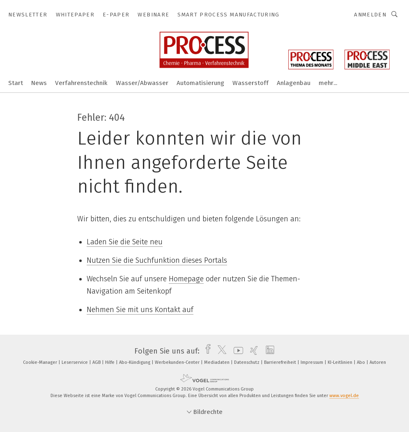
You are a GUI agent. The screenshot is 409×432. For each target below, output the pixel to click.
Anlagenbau (293, 83)
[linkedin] (268, 351)
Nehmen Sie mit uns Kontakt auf (140, 309)
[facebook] (206, 351)
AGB (97, 362)
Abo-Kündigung (135, 362)
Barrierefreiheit (280, 362)
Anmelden (370, 14)
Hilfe (110, 362)
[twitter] (219, 351)
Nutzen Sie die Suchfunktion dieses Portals (157, 260)
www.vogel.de (344, 395)
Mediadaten (217, 362)
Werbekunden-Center (178, 362)
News (39, 83)
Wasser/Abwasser (142, 83)
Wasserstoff (250, 83)
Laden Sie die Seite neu (125, 241)
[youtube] (236, 351)
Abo (361, 362)
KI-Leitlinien (341, 362)
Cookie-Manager (40, 362)
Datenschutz (247, 362)
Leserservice (75, 362)
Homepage (186, 278)
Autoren (378, 362)
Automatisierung (200, 83)
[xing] (252, 351)
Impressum (312, 362)
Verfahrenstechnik (81, 83)
